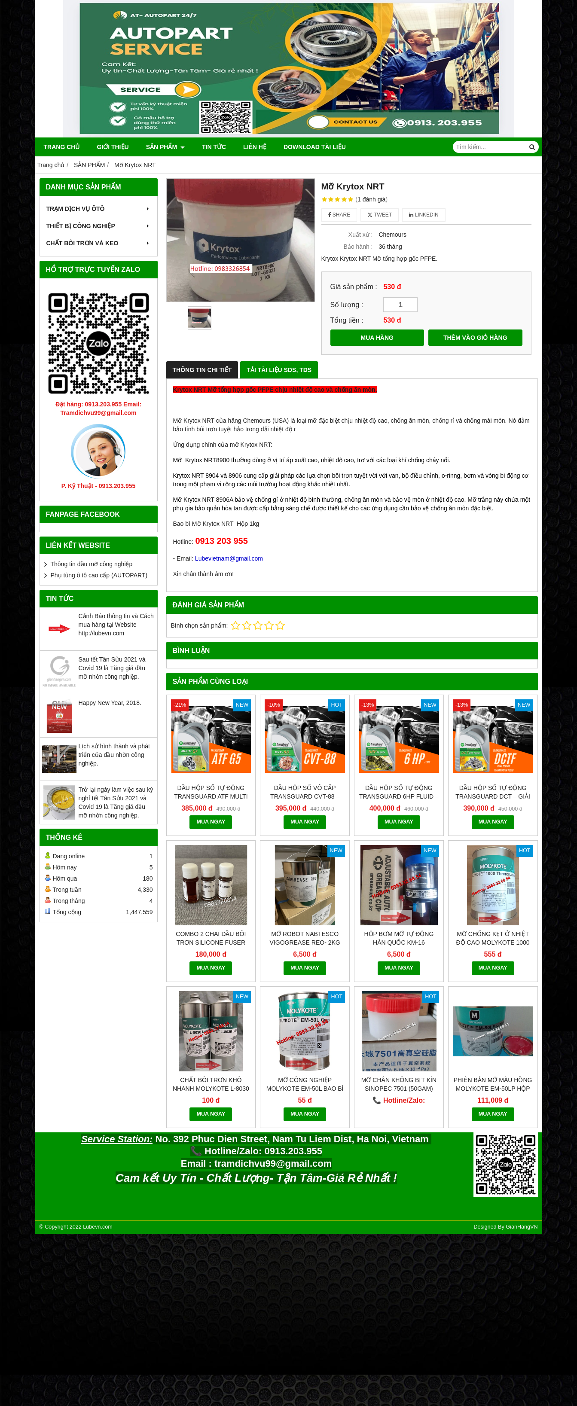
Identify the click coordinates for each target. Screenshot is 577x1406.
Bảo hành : (358, 246)
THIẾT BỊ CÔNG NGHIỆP (98, 226)
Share (339, 215)
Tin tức (214, 146)
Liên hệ (254, 146)
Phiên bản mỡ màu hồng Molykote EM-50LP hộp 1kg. (493, 1008)
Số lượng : (346, 304)
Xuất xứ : (360, 234)
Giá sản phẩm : (353, 286)
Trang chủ (62, 146)
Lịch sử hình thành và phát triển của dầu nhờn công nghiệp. (114, 755)
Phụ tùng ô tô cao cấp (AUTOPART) (99, 575)
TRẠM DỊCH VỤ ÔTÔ (98, 208)
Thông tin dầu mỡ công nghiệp (92, 564)
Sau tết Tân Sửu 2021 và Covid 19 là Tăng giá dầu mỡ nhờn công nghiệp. (112, 668)
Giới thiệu (112, 146)
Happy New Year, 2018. (110, 702)
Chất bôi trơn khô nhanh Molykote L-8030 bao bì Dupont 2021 (211, 1008)
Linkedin (424, 215)
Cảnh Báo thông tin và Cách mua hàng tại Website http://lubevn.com (116, 625)
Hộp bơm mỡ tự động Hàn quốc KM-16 (399, 858)
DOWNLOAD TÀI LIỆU (315, 146)
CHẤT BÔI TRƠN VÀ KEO (98, 243)
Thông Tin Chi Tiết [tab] (202, 369)
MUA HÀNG (377, 337)
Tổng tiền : (346, 320)
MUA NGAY (210, 822)
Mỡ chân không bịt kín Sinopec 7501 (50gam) (399, 1004)
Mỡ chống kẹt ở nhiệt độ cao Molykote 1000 (493, 858)
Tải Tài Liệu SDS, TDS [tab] (279, 369)
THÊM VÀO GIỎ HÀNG (475, 337)
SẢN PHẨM (165, 146)
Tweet (379, 215)
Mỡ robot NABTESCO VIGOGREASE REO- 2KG (305, 858)
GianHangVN (521, 1147)
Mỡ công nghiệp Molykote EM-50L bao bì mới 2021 (305, 1008)
